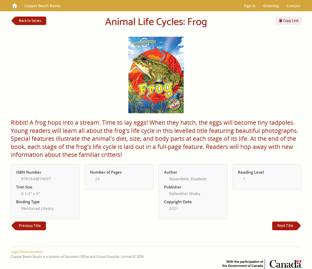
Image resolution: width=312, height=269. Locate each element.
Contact (293, 5)
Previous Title (30, 226)
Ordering (271, 5)
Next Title (285, 226)
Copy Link (288, 21)
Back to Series (30, 21)
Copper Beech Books (42, 5)
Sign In (250, 5)
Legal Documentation (27, 251)
